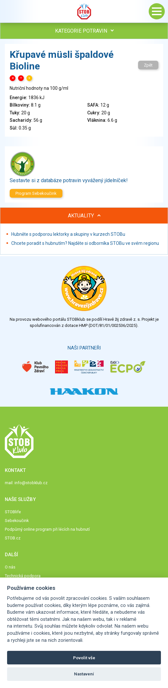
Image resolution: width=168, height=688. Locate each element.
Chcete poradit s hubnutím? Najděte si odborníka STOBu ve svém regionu (85, 243)
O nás (10, 567)
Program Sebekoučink (36, 193)
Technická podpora (23, 575)
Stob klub (84, 11)
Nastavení (84, 674)
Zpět (148, 65)
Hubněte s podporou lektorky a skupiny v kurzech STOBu (68, 234)
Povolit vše (84, 657)
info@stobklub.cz (31, 482)
